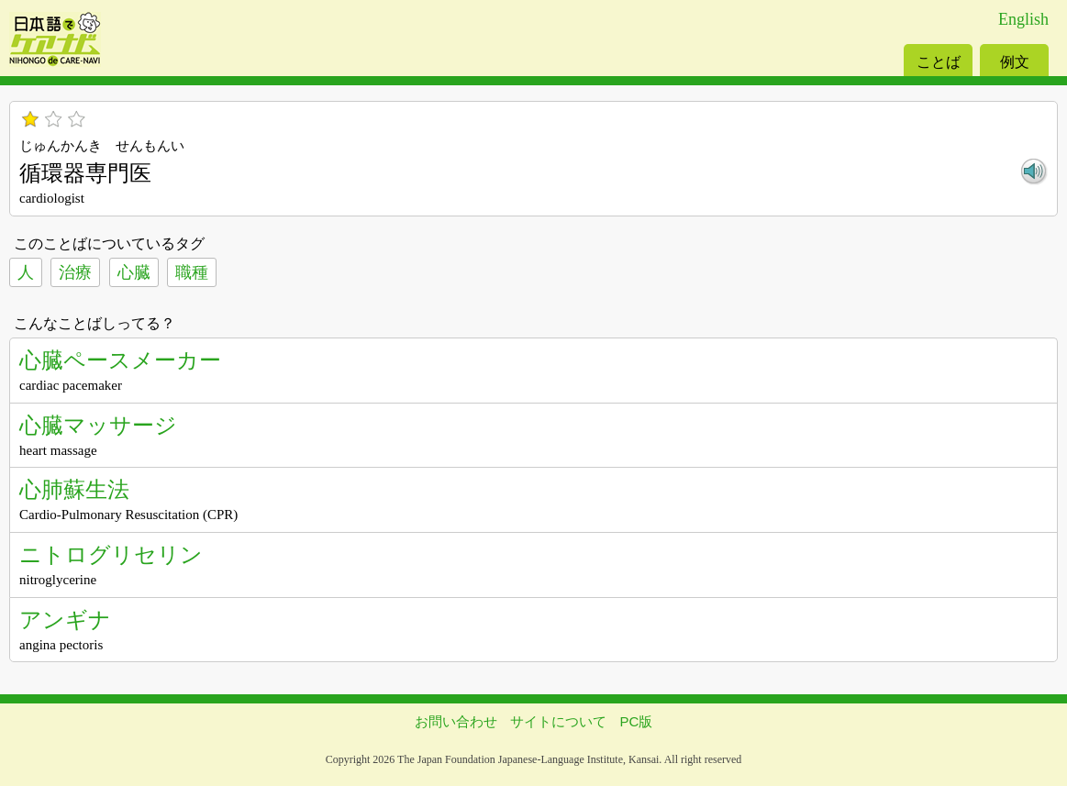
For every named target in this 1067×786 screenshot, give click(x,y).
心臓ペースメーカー (120, 360)
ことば (939, 62)
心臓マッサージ (98, 425)
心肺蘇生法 (74, 489)
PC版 (636, 721)
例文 (1014, 62)
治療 (75, 272)
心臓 (133, 272)
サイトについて (558, 721)
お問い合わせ (456, 721)
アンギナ (65, 619)
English (1023, 19)
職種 (191, 272)
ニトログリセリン (111, 554)
